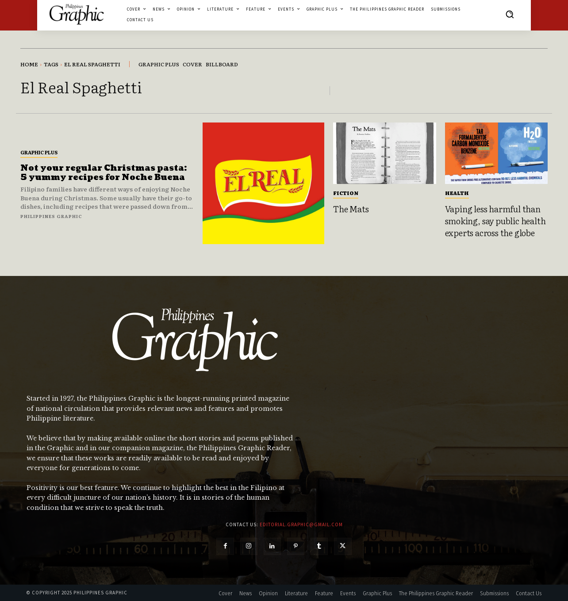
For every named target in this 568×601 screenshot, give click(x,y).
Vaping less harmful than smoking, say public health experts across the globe (495, 220)
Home (29, 64)
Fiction (345, 192)
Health (457, 192)
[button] (509, 14)
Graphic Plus (39, 152)
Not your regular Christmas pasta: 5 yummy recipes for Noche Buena (103, 173)
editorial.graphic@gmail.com (301, 524)
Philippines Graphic (51, 216)
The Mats (350, 209)
